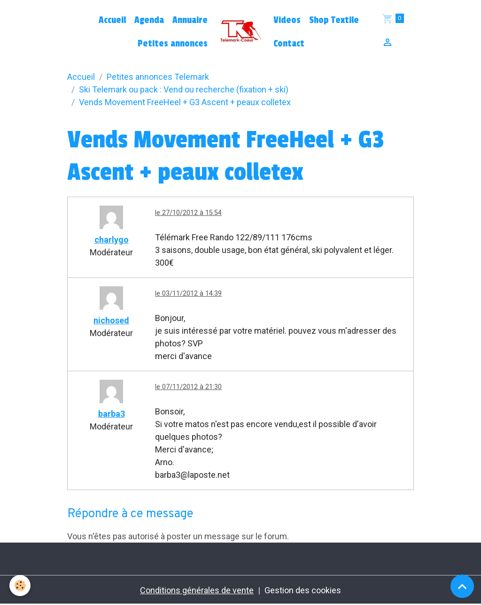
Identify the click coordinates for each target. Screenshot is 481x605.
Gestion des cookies (302, 590)
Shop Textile (334, 20)
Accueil (112, 20)
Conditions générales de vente (197, 590)
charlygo (111, 240)
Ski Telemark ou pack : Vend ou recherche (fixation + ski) (183, 89)
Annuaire (190, 20)
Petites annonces (173, 43)
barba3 (111, 414)
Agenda (149, 20)
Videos (287, 20)
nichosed (111, 320)
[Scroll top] (462, 586)
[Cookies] (20, 585)
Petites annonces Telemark (158, 77)
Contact (288, 43)
